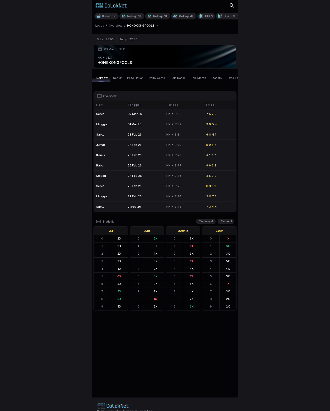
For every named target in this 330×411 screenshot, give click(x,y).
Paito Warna (157, 78)
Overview (101, 79)
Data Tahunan (237, 78)
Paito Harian (135, 78)
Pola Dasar (177, 78)
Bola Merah (198, 78)
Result (117, 78)
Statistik (217, 78)
